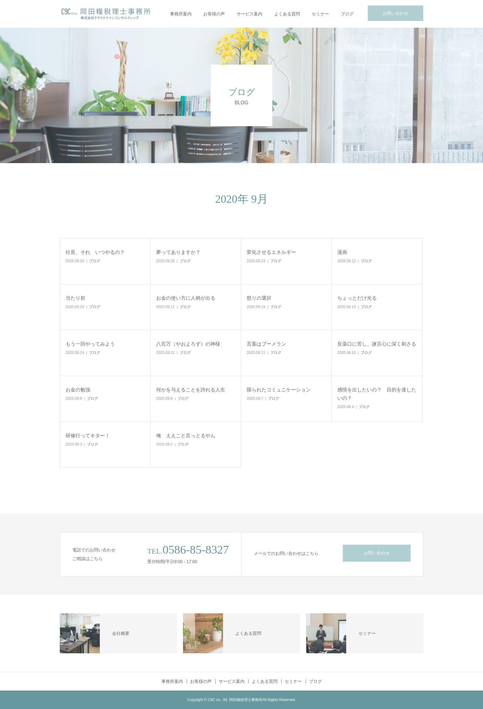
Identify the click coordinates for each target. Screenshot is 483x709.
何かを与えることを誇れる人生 (190, 389)
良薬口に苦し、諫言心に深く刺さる (376, 343)
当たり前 (75, 298)
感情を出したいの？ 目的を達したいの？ (376, 394)
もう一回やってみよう (90, 343)
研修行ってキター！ (88, 435)
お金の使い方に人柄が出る (185, 298)
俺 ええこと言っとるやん (185, 435)
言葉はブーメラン (266, 343)
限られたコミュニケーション (279, 389)
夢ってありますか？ (178, 252)
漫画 (342, 252)
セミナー (320, 13)
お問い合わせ (395, 13)
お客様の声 (214, 13)
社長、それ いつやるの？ (95, 252)
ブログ (347, 13)
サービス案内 (249, 13)
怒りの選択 (259, 298)
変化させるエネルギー (271, 252)
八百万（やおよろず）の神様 (188, 343)
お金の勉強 (78, 389)
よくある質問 (287, 13)
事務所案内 (181, 13)
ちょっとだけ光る (357, 298)
